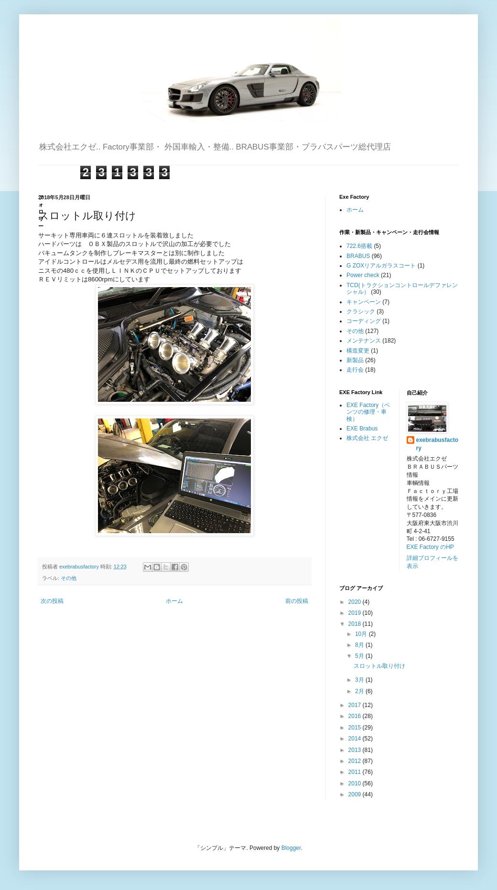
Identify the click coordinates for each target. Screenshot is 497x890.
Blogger (291, 848)
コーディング (363, 321)
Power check (362, 275)
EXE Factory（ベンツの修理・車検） (368, 412)
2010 (355, 783)
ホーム (174, 601)
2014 (355, 738)
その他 (68, 578)
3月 (360, 679)
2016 (355, 716)
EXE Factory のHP (430, 547)
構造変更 (357, 350)
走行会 (355, 369)
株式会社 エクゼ (367, 438)
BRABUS (358, 256)
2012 (355, 761)
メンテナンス (363, 340)
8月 (360, 645)
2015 (355, 727)
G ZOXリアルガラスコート (381, 265)
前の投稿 (296, 601)
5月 (360, 656)
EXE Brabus (362, 428)
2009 (355, 794)
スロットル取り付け (379, 666)
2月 (360, 691)
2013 (355, 750)
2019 (355, 613)
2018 (355, 624)
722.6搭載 (359, 246)
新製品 (355, 360)
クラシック (360, 311)
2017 (355, 705)
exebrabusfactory (437, 444)
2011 (355, 772)
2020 (355, 602)
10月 (362, 634)
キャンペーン (363, 302)
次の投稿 (52, 601)
